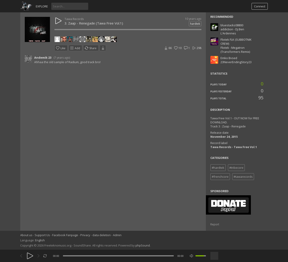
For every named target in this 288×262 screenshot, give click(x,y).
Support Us (42, 235)
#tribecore (236, 168)
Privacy (85, 235)
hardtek (195, 24)
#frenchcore (220, 177)
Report (214, 224)
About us (26, 235)
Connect (259, 6)
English (40, 240)
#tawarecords (243, 177)
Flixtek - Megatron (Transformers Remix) (235, 50)
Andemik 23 (42, 58)
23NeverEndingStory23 (236, 62)
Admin (117, 235)
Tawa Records (74, 19)
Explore (42, 6)
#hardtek (218, 168)
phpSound (142, 245)
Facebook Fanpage (65, 235)
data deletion (101, 235)
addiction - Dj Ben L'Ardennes (232, 31)
